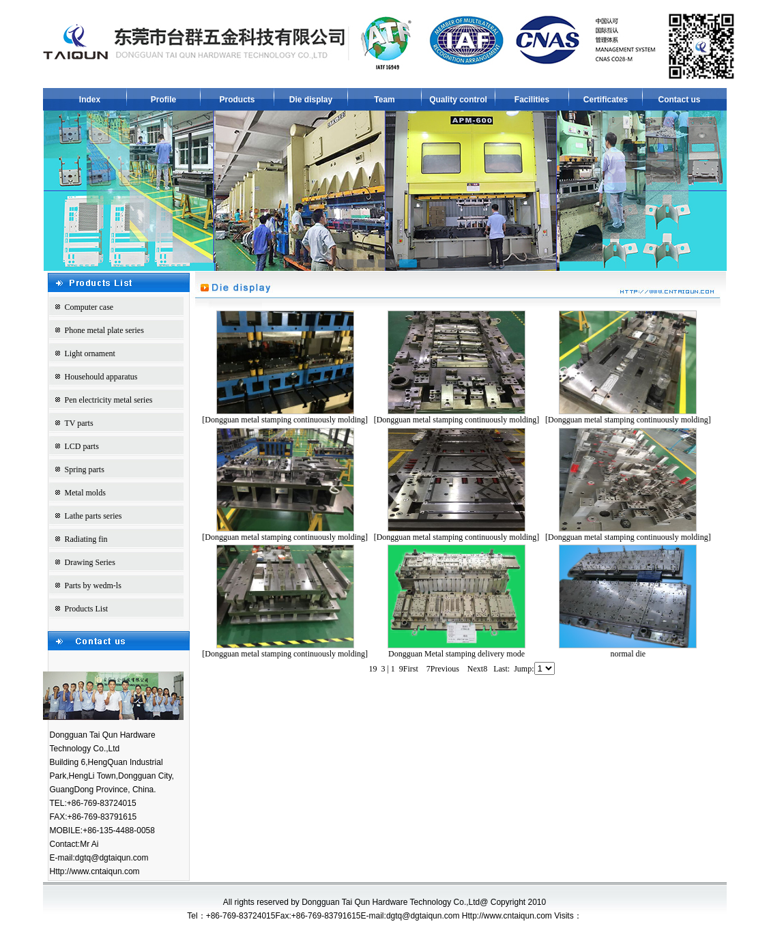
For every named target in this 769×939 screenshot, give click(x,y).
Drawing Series (90, 562)
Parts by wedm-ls (93, 585)
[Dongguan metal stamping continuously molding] (285, 419)
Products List (86, 608)
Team (384, 99)
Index (89, 99)
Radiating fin (86, 539)
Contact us (679, 99)
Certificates (605, 99)
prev (82, 188)
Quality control (458, 99)
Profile (163, 99)
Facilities (531, 99)
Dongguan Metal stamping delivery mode (456, 654)
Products (237, 99)
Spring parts (84, 469)
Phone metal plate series (104, 330)
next (689, 188)
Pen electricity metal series (109, 400)
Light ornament (90, 353)
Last (501, 669)
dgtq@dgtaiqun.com (112, 858)
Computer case (89, 307)
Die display (310, 99)
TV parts (79, 423)
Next (477, 669)
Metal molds (85, 492)
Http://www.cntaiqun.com (95, 871)
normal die (627, 654)
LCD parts (82, 446)
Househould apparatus (101, 376)
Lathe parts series (93, 516)
